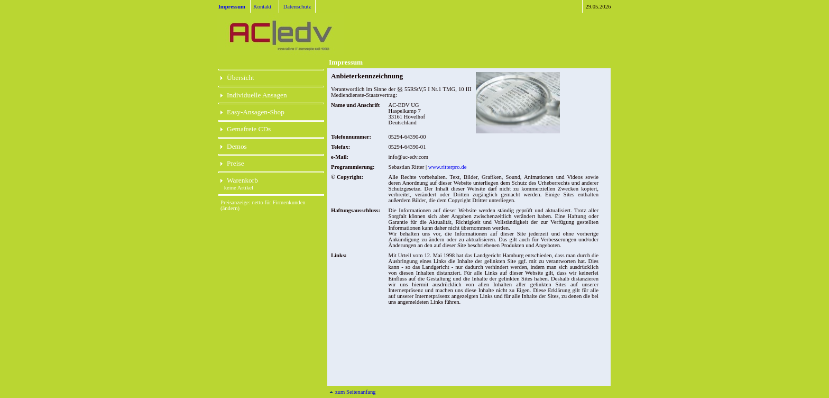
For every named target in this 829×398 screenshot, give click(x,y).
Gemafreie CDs (245, 129)
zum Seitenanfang (352, 392)
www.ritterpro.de (447, 167)
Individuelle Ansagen (253, 95)
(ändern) (230, 208)
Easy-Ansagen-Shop (252, 112)
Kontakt (262, 7)
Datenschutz (297, 7)
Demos (233, 146)
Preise (232, 163)
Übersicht (237, 78)
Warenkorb (239, 180)
